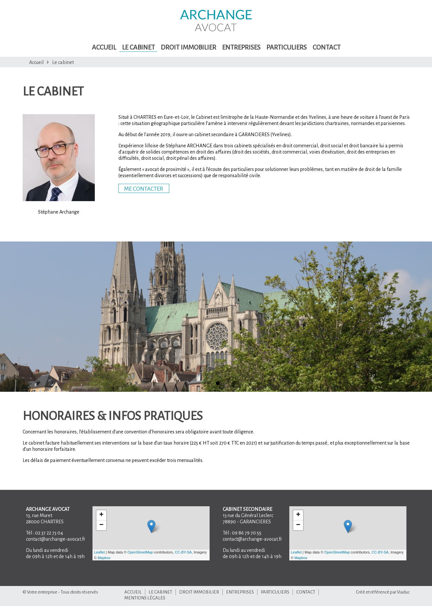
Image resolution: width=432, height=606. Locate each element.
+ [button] (101, 515)
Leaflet (99, 552)
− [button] (101, 525)
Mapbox (104, 558)
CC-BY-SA (183, 552)
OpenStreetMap (140, 552)
